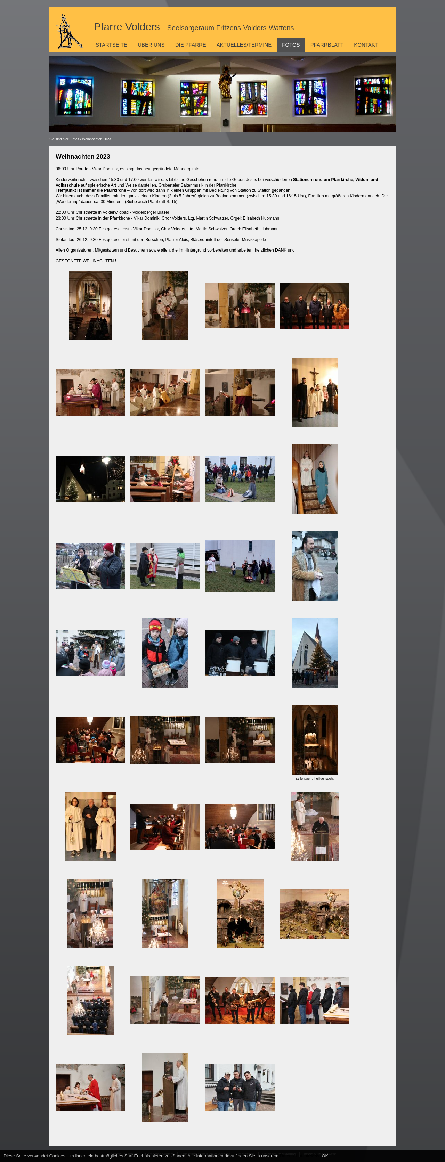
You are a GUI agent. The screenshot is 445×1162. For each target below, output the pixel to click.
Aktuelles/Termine (244, 45)
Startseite (111, 45)
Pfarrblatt (327, 45)
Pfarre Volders (194, 26)
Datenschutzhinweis (299, 1156)
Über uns (151, 45)
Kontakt (366, 45)
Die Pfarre (190, 45)
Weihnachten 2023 (96, 139)
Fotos (291, 45)
